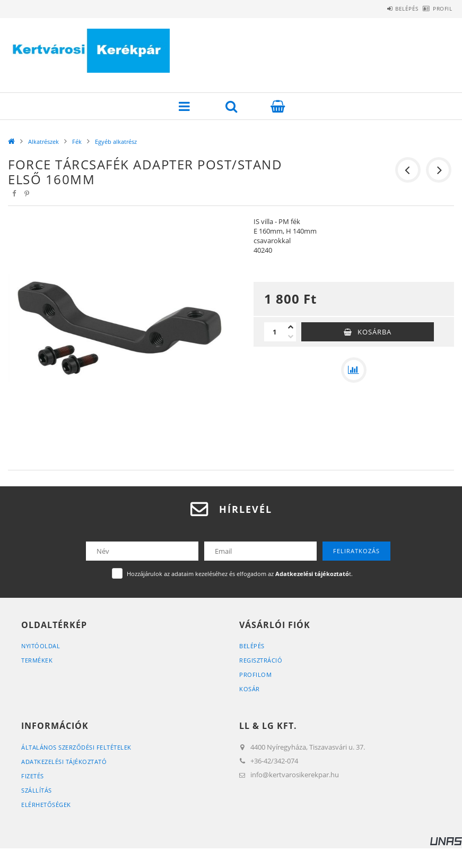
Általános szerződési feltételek (76, 747)
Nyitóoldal (40, 646)
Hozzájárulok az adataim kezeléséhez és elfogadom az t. (240, 574)
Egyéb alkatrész (116, 141)
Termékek (37, 660)
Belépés (389, 8)
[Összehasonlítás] (354, 370)
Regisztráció (260, 660)
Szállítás (36, 790)
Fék (77, 141)
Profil (436, 8)
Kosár (249, 689)
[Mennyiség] (274, 331)
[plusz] (290, 327)
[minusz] (290, 336)
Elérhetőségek (46, 805)
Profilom (255, 674)
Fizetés (32, 776)
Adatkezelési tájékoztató (64, 762)
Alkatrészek (43, 141)
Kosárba (374, 332)
